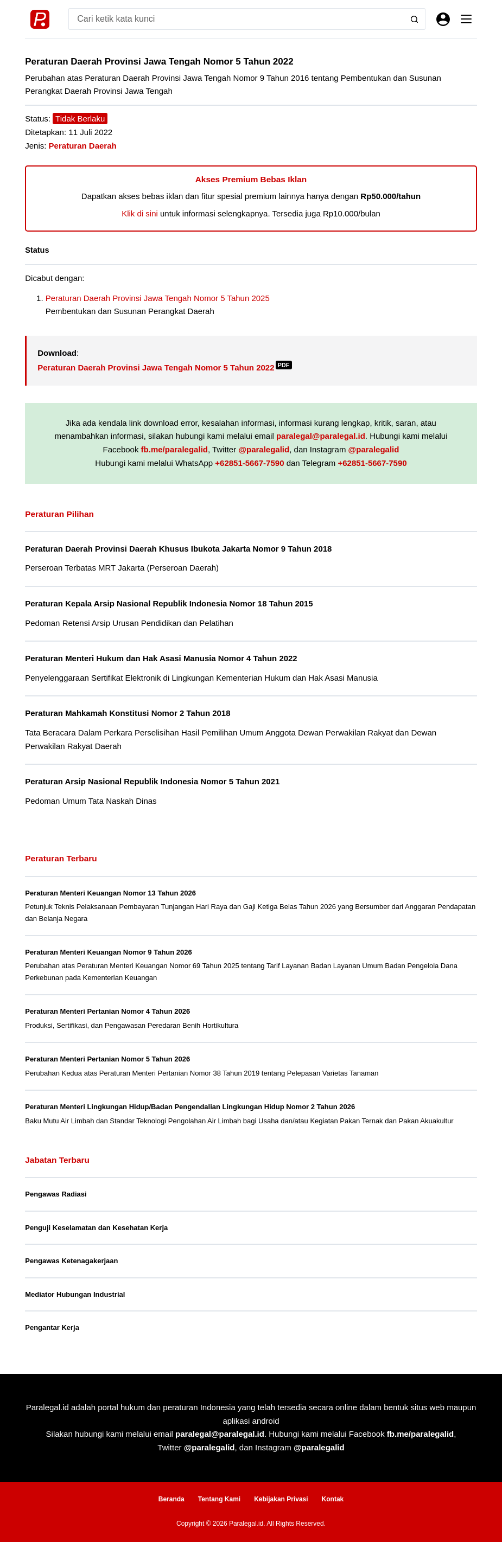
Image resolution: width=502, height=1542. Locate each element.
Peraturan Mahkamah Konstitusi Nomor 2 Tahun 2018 (127, 713)
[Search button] (414, 19)
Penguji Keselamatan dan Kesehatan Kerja (96, 1228)
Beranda (171, 1499)
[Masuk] (443, 19)
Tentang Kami (219, 1499)
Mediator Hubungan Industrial (75, 1294)
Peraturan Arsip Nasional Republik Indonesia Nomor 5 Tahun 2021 (152, 781)
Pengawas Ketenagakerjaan (71, 1261)
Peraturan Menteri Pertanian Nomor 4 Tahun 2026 (107, 1011)
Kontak (333, 1499)
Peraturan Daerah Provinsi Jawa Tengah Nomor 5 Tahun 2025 (158, 298)
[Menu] (466, 19)
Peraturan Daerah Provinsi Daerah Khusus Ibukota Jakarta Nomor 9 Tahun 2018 (178, 548)
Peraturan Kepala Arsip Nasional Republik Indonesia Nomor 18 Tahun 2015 (169, 603)
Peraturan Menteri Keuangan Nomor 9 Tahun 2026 (108, 952)
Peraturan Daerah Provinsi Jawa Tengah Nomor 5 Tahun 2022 (164, 367)
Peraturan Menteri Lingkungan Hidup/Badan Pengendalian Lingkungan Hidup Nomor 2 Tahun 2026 (190, 1107)
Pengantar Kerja (52, 1327)
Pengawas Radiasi (55, 1194)
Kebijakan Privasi (281, 1499)
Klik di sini (140, 213)
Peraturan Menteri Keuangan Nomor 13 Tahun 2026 (110, 893)
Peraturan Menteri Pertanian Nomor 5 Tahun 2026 (107, 1059)
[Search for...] (236, 19)
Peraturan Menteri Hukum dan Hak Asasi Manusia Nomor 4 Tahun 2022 (161, 658)
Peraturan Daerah (83, 145)
